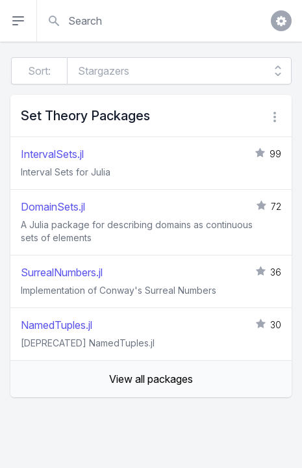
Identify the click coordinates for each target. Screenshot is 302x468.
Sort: (39, 70)
